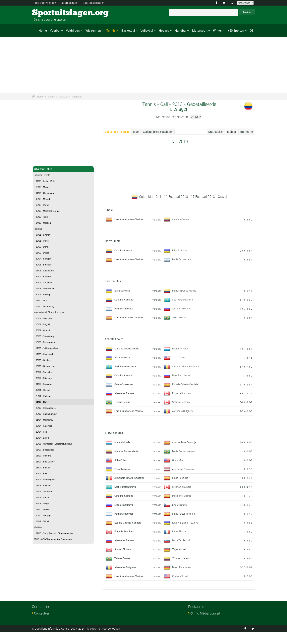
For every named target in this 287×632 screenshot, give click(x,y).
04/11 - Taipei (42, 521)
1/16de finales (114, 433)
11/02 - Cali (41, 402)
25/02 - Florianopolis (46, 408)
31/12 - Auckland (44, 384)
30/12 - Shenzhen (44, 372)
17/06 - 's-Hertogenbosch (48, 348)
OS (252, 30)
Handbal (180, 30)
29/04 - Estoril (42, 438)
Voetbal (55, 30)
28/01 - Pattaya (43, 396)
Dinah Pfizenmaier (181, 567)
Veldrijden (73, 30)
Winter (217, 30)
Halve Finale (112, 241)
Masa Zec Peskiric (181, 540)
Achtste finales (114, 339)
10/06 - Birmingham (45, 342)
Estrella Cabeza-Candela (185, 384)
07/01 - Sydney (43, 235)
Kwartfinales (113, 281)
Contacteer (41, 613)
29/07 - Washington (45, 479)
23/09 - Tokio (42, 217)
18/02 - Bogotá (43, 324)
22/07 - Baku (42, 473)
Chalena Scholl (180, 576)
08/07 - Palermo (43, 455)
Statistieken (215, 132)
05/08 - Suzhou (43, 485)
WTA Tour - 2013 (63, 169)
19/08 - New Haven (45, 288)
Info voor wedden (45, 3)
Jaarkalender (69, 3)
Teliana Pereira (179, 317)
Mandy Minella (180, 348)
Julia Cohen (178, 357)
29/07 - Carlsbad (44, 282)
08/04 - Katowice (44, 426)
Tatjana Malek (179, 549)
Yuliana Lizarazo (181, 558)
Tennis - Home (42, 160)
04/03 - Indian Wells (45, 181)
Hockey (164, 30)
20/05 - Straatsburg (45, 336)
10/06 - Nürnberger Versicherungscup (54, 444)
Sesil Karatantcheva (182, 299)
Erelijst (231, 132)
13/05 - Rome (42, 205)
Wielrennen (93, 30)
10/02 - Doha (42, 247)
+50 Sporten (236, 30)
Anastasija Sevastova (183, 469)
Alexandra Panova (181, 308)
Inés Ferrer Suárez (181, 495)
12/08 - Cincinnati (44, 354)
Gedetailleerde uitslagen (158, 132)
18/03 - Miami (42, 187)
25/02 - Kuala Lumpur (46, 414)
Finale (109, 210)
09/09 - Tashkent (44, 491)
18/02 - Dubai (42, 253)
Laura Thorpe (179, 531)
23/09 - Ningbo (43, 503)
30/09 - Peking (43, 294)
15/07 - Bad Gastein (45, 461)
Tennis (111, 30)
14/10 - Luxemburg (45, 306)
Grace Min (177, 460)
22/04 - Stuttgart (43, 258)
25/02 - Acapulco (44, 330)
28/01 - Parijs (42, 241)
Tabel (136, 132)
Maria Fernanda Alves (183, 451)
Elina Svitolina (179, 250)
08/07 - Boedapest (45, 450)
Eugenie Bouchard (182, 393)
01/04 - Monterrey (44, 420)
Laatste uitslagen (93, 3)
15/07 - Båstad (43, 467)
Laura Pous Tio (180, 477)
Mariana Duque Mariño (184, 290)
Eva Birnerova (179, 504)
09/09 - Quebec (43, 360)
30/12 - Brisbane (44, 378)
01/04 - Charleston (45, 193)
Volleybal (147, 30)
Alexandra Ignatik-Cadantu (186, 366)
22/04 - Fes (41, 432)
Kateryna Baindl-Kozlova (185, 522)
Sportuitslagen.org (47, 13)
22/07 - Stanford (43, 276)
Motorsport (199, 30)
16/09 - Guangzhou (45, 366)
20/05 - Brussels (43, 264)
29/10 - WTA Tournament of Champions (53, 539)
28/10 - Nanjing (43, 515)
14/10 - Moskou (43, 223)
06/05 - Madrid (43, 199)
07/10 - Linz (41, 300)
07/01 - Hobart (43, 390)
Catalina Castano (181, 219)
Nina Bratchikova (181, 375)
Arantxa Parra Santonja (184, 442)
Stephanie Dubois (181, 486)
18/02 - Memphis (44, 318)
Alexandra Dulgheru (182, 411)
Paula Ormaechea (181, 259)
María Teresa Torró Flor (184, 513)
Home (43, 30)
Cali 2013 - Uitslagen (70, 96)
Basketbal (128, 30)
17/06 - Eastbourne (45, 270)
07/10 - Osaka (42, 509)
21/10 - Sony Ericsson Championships (54, 533)
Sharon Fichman (181, 402)
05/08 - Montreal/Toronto (48, 211)
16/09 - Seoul (42, 497)
